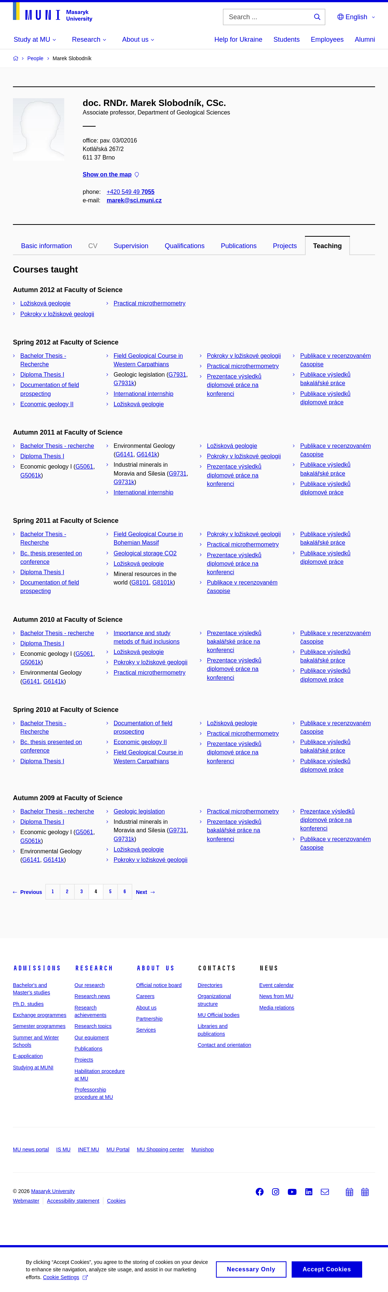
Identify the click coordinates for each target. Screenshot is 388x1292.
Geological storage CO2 (145, 553)
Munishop (202, 1149)
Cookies (116, 1201)
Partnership (149, 1019)
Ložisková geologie (45, 303)
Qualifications (185, 246)
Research (94, 968)
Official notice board (159, 985)
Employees (327, 39)
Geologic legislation (139, 811)
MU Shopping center (160, 1149)
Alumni (365, 39)
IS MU (63, 1149)
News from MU (276, 996)
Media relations (276, 1008)
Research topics (93, 1026)
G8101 (140, 582)
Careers (145, 996)
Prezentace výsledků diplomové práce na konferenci (234, 385)
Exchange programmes (39, 1015)
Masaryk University (53, 1191)
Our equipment (92, 1038)
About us (155, 968)
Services (146, 1030)
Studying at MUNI (33, 1067)
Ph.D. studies (28, 1004)
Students (287, 39)
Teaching (327, 246)
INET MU (88, 1149)
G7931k (124, 383)
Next (145, 892)
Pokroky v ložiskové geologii (57, 314)
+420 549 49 (130, 192)
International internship (144, 394)
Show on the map (111, 175)
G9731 (177, 473)
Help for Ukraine (238, 39)
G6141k (147, 454)
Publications (239, 246)
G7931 (177, 374)
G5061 (84, 466)
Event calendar (276, 985)
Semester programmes (39, 1026)
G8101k (162, 582)
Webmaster (26, 1201)
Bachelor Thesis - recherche (57, 446)
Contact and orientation (224, 1045)
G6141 (124, 454)
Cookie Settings (65, 1284)
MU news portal (31, 1149)
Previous (27, 892)
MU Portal (117, 1149)
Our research (90, 985)
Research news (92, 996)
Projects (285, 246)
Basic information (46, 246)
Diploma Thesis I (42, 374)
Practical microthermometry (150, 303)
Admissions (37, 968)
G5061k (30, 475)
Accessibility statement (73, 1201)
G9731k (124, 482)
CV (92, 246)
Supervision (131, 246)
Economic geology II (46, 404)
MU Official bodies (218, 1015)
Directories (210, 985)
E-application (28, 1056)
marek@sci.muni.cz (134, 200)
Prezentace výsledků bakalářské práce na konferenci (234, 641)
